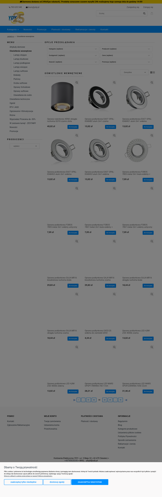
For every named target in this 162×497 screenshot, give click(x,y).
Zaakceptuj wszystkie (90, 482)
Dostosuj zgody (57, 482)
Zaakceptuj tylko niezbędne (23, 482)
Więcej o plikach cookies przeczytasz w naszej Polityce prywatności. (28, 476)
